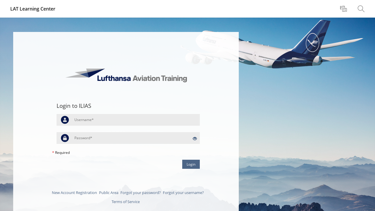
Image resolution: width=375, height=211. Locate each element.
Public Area (108, 192)
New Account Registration (74, 192)
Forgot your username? (183, 192)
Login (191, 164)
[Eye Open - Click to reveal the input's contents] (195, 139)
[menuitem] (344, 9)
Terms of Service (126, 201)
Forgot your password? (140, 192)
